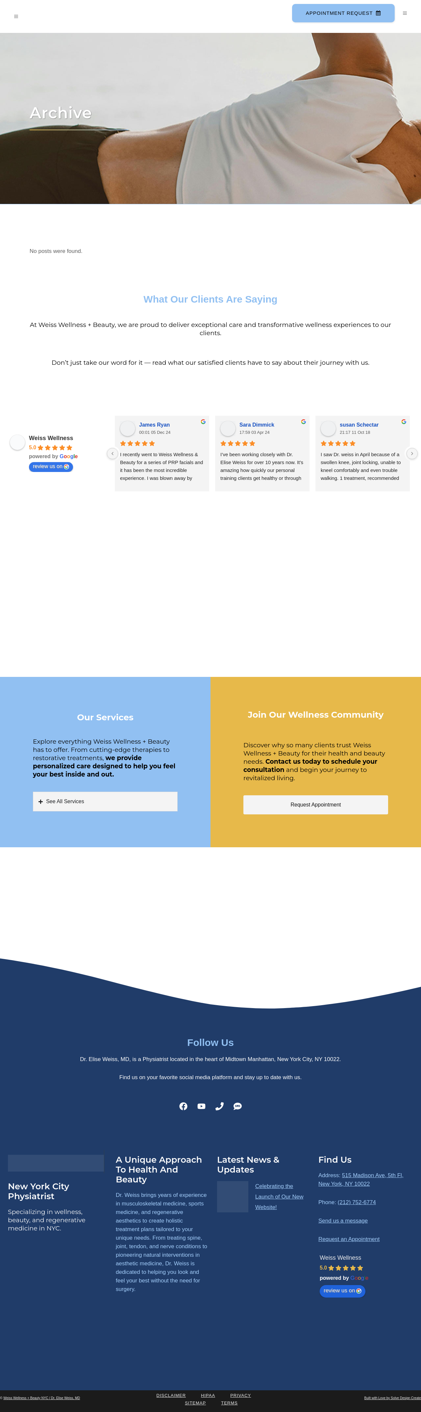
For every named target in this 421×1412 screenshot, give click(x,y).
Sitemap (195, 1402)
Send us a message (343, 1221)
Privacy (240, 1395)
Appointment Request (342, 13)
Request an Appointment (349, 1239)
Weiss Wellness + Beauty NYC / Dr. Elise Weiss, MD (41, 1398)
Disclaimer (171, 1395)
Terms (229, 1402)
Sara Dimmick (256, 425)
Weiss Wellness (51, 438)
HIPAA (208, 1395)
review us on (51, 466)
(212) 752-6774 (357, 1202)
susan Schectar (359, 425)
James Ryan (154, 425)
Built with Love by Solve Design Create (392, 1398)
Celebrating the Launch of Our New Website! (279, 1196)
